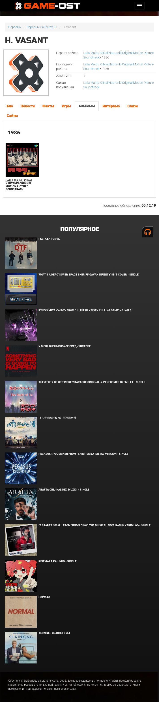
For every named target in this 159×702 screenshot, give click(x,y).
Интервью (111, 106)
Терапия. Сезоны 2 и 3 (54, 633)
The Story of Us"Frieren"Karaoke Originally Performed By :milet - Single (92, 382)
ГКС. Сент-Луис (49, 238)
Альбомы (87, 106)
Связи (132, 106)
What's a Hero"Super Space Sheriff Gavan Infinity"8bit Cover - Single (89, 274)
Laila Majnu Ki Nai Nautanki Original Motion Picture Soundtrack (19, 185)
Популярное (79, 229)
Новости (28, 106)
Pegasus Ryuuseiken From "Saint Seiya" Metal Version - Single (83, 453)
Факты (48, 106)
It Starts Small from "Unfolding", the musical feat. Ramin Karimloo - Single (94, 525)
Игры (66, 106)
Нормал (44, 597)
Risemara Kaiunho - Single (58, 561)
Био (10, 106)
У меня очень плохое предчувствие (65, 346)
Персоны (14, 27)
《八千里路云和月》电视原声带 (57, 418)
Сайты (12, 116)
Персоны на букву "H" (42, 27)
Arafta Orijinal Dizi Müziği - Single (64, 489)
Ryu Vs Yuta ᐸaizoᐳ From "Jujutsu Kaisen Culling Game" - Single (85, 310)
